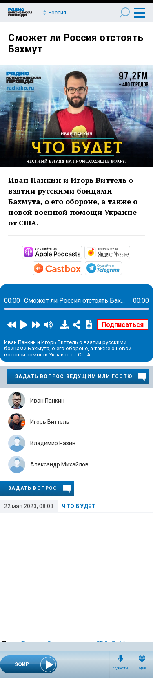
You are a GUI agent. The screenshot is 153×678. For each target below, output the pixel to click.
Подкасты (120, 668)
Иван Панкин (47, 400)
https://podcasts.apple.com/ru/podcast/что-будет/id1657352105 (81, 251)
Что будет (79, 506)
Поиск (125, 12)
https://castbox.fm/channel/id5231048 (81, 267)
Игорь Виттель (49, 422)
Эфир (142, 668)
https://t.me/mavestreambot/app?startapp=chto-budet (121, 267)
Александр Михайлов (59, 464)
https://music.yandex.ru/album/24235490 (129, 251)
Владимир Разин (52, 443)
